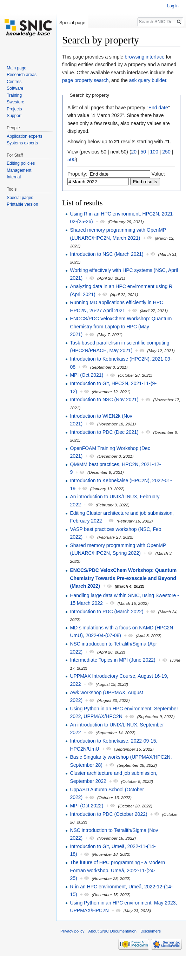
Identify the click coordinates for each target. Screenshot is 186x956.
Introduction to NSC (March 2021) (106, 254)
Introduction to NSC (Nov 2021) (104, 399)
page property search (85, 80)
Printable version (22, 204)
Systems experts (22, 143)
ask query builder (147, 80)
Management (19, 170)
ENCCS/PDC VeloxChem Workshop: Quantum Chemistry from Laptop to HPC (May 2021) (121, 326)
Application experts (24, 136)
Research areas (21, 74)
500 (71, 159)
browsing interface (145, 57)
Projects (14, 109)
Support (14, 115)
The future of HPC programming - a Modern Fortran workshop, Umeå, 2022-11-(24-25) (117, 870)
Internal (14, 177)
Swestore (15, 102)
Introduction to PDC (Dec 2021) (104, 432)
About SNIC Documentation (112, 931)
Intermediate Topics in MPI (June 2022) (112, 660)
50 (143, 152)
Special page (72, 22)
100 (154, 152)
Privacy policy (72, 931)
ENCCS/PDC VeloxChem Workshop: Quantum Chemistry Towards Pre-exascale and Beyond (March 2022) (123, 578)
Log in (173, 6)
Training (14, 95)
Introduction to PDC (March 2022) (106, 611)
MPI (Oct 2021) (86, 375)
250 (166, 152)
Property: (77, 174)
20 (134, 152)
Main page (16, 68)
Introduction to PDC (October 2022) (108, 814)
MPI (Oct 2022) (86, 805)
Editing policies (21, 163)
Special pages (20, 197)
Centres (14, 81)
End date (158, 107)
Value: (158, 174)
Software (15, 88)
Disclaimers (150, 931)
